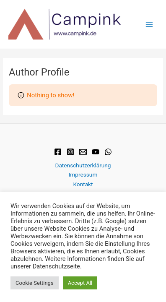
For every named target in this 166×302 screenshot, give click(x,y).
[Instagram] (70, 152)
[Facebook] (58, 152)
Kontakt (83, 184)
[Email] (83, 152)
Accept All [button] (80, 283)
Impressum (83, 174)
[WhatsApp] (108, 152)
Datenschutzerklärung (83, 165)
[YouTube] (95, 152)
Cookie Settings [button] (35, 283)
